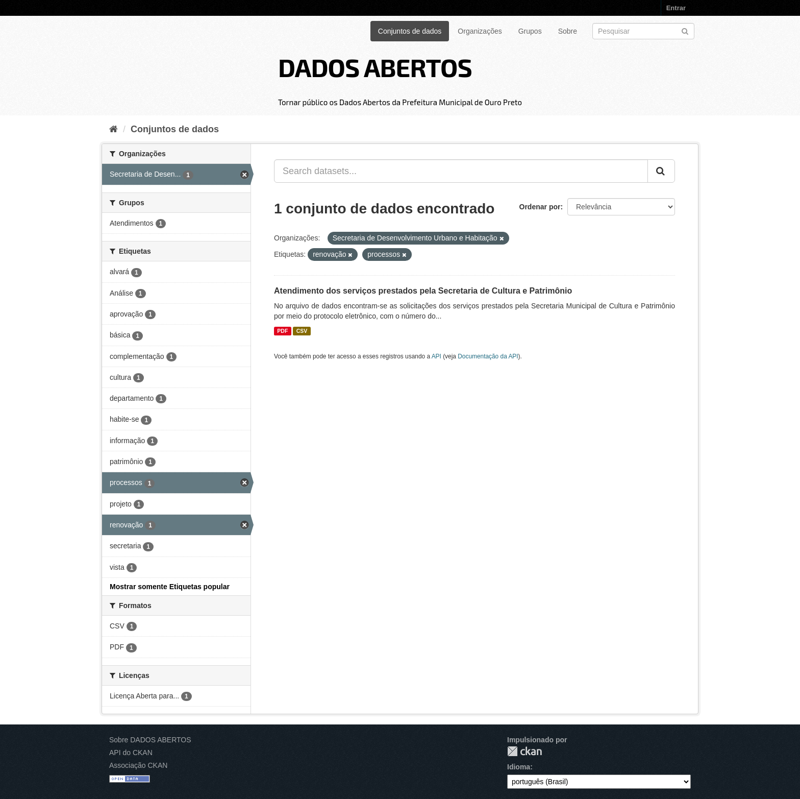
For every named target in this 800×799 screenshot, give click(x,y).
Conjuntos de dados (410, 31)
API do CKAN (131, 752)
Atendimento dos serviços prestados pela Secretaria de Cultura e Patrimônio (423, 290)
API (436, 356)
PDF (282, 331)
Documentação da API (488, 356)
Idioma (518, 767)
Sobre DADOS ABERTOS (150, 740)
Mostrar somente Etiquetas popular (170, 587)
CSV (302, 331)
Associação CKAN (138, 765)
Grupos (530, 31)
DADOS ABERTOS (375, 67)
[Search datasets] (643, 31)
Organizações (480, 31)
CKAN (524, 751)
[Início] (113, 129)
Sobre (567, 31)
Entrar (676, 8)
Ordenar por (540, 207)
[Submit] (685, 30)
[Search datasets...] (461, 171)
